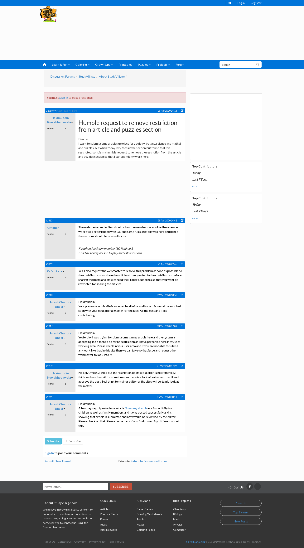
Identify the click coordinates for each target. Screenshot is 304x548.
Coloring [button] (82, 64)
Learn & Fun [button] (61, 64)
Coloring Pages (146, 529)
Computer (179, 529)
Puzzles (141, 519)
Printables (125, 64)
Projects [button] (163, 64)
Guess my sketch (136, 408)
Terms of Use (116, 541)
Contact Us (65, 541)
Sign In (63, 97)
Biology (177, 514)
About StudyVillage (112, 76)
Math (176, 519)
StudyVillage (87, 76)
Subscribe (120, 486)
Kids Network (108, 529)
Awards (241, 503)
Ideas (103, 524)
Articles (105, 509)
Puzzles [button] (144, 64)
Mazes (140, 524)
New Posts (241, 521)
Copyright (80, 541)
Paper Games (145, 509)
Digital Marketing (195, 541)
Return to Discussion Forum (149, 461)
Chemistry (179, 509)
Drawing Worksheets (149, 514)
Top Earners (241, 512)
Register (256, 3)
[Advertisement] (144, 33)
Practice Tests (109, 514)
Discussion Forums (62, 76)
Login (241, 3)
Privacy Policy (97, 541)
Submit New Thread (58, 461)
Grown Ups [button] (104, 64)
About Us (49, 541)
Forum (180, 64)
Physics (177, 524)
